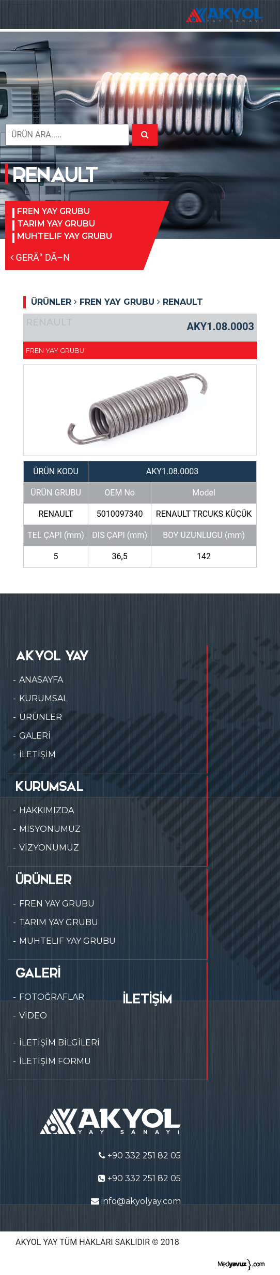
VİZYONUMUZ (49, 848)
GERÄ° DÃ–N (40, 257)
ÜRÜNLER (40, 717)
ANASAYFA (41, 680)
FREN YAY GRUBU (53, 211)
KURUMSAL (43, 698)
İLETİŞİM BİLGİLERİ (59, 1042)
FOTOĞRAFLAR (51, 997)
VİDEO (33, 1016)
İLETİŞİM (37, 754)
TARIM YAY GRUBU (56, 224)
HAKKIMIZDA (46, 810)
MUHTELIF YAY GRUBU (64, 236)
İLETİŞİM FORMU (55, 1061)
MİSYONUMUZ (50, 829)
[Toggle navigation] (22, 14)
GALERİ (35, 736)
